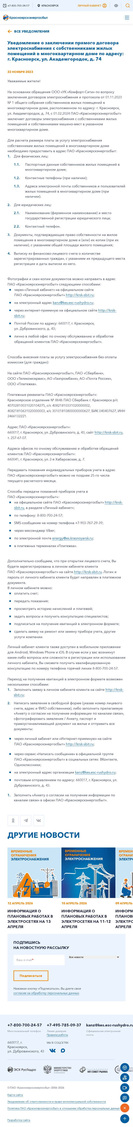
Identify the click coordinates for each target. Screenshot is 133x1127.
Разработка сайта (18, 1120)
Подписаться (31, 976)
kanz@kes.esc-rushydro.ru (73, 303)
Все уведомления (31, 31)
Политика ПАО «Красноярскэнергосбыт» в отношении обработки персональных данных (63, 1108)
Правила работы (57, 1035)
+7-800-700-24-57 (24, 1025)
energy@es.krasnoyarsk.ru (72, 538)
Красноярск (48, 5)
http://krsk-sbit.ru (80, 295)
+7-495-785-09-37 (64, 1025)
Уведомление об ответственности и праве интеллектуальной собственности (56, 1101)
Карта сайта (15, 1095)
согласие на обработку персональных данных (46, 993)
